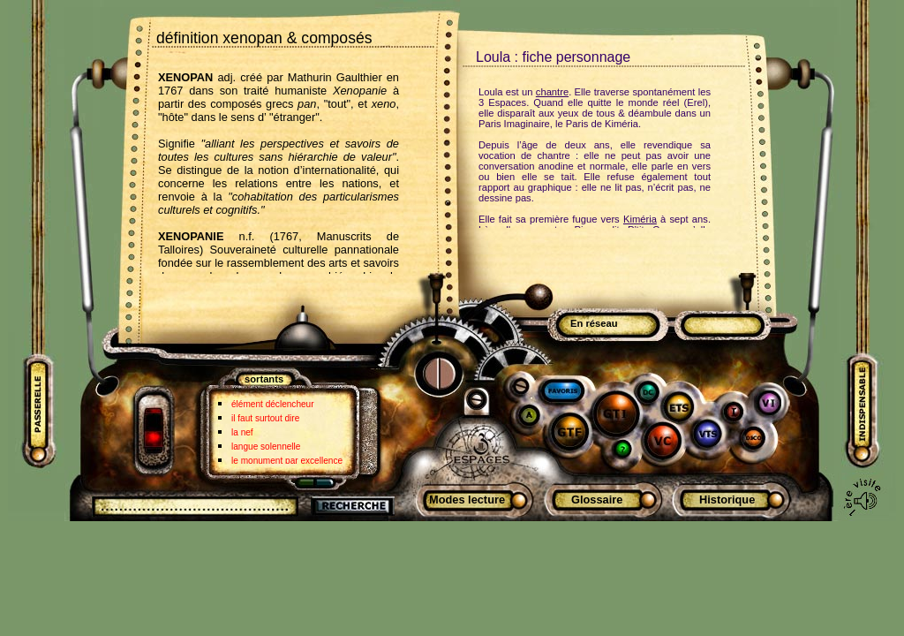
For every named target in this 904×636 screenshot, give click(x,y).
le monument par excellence (287, 461)
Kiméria (640, 219)
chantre (552, 92)
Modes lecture (467, 499)
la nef (242, 432)
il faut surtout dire (265, 418)
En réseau (593, 323)
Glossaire (596, 499)
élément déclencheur (272, 404)
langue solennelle (265, 446)
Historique (727, 499)
